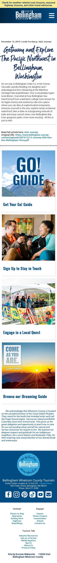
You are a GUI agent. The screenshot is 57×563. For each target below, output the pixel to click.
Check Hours (46, 483)
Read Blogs (17, 523)
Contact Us (40, 523)
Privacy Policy (28, 548)
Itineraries (17, 516)
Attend (40, 521)
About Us (28, 545)
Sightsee (17, 521)
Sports (28, 543)
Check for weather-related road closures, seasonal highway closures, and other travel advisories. (28, 4)
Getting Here (17, 518)
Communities (40, 518)
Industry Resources (28, 535)
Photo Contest (40, 516)
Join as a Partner (28, 538)
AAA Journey (31, 132)
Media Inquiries (28, 540)
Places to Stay (17, 513)
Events (40, 513)
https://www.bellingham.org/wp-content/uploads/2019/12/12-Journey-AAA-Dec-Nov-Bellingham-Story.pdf (26, 137)
